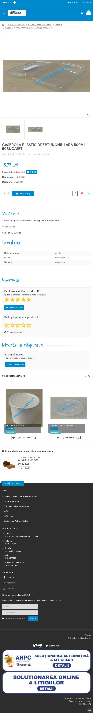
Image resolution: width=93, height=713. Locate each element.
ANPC (6, 511)
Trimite (33, 619)
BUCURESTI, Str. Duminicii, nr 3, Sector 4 (22, 537)
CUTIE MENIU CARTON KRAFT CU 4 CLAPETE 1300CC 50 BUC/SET (29, 460)
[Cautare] (82, 13)
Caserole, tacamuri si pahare (39, 25)
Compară (9, 2)
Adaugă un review (14, 307)
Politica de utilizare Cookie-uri (16, 506)
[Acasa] (3, 25)
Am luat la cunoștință (15, 619)
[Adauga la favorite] (81, 193)
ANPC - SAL (9, 516)
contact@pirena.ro (13, 551)
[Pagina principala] (18, 13)
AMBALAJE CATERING (16, 25)
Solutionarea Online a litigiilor (16, 521)
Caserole (58, 25)
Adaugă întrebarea (15, 364)
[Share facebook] (75, 193)
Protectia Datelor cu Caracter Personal (20, 496)
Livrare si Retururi (11, 501)
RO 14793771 (10, 558)
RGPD (24, 619)
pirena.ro (81, 698)
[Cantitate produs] (4, 193)
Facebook (8, 578)
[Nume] (20, 606)
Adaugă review (24, 154)
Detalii (31, 172)
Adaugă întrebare (41, 154)
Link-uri (87, 2)
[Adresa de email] (20, 612)
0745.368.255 (10, 544)
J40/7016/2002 (11, 565)
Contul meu (73, 2)
